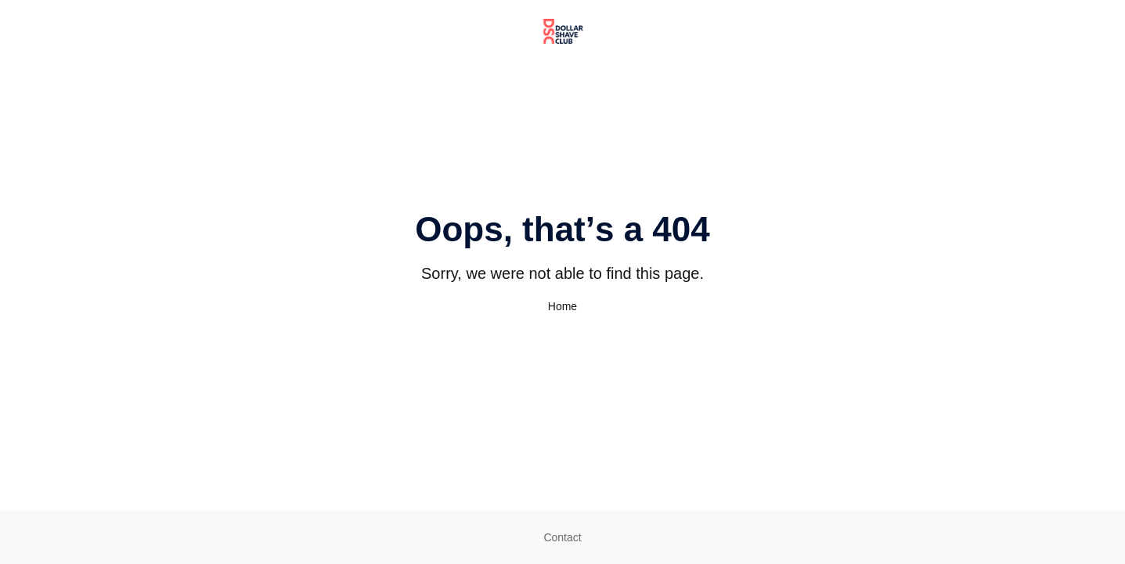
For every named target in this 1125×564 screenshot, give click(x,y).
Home (562, 306)
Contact (562, 537)
